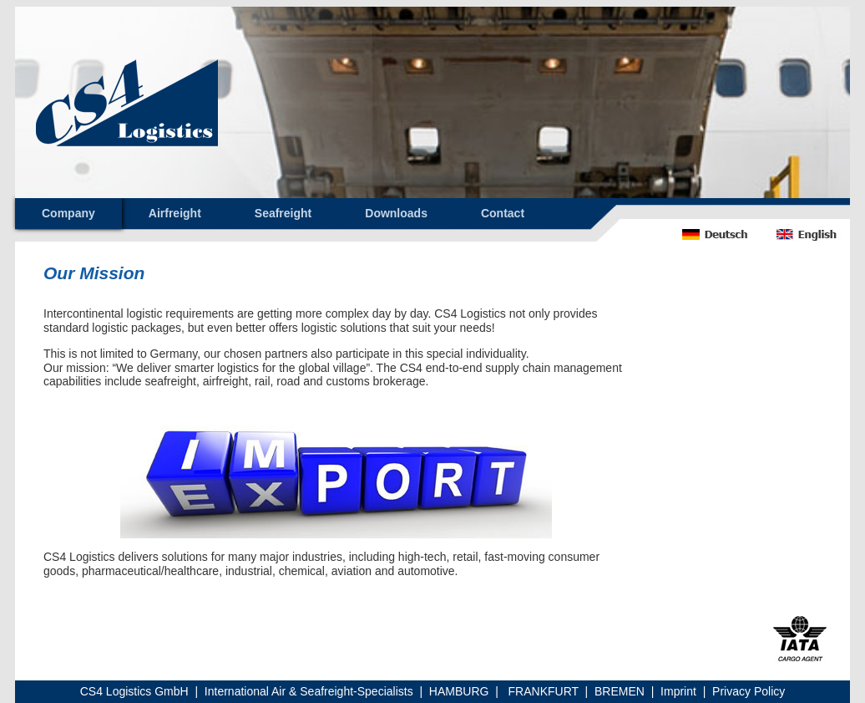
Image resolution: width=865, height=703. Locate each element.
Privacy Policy (748, 691)
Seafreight (283, 213)
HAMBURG (459, 691)
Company (68, 213)
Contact (502, 213)
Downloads (396, 213)
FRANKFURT (543, 691)
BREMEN (619, 691)
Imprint (678, 691)
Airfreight (175, 213)
